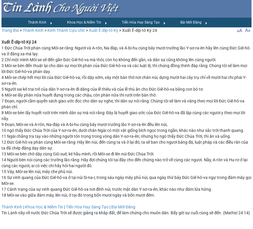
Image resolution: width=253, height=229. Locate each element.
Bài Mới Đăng (193, 23)
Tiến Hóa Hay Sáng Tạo (144, 23)
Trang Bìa (10, 30)
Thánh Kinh (40, 23)
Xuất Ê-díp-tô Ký (103, 30)
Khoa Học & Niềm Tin (87, 23)
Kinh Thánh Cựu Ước (66, 30)
